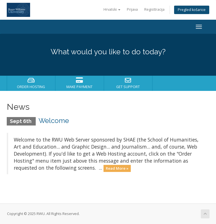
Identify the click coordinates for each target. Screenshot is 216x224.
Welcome (54, 121)
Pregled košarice (192, 9)
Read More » (117, 168)
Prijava (132, 9)
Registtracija (154, 9)
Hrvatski (112, 9)
